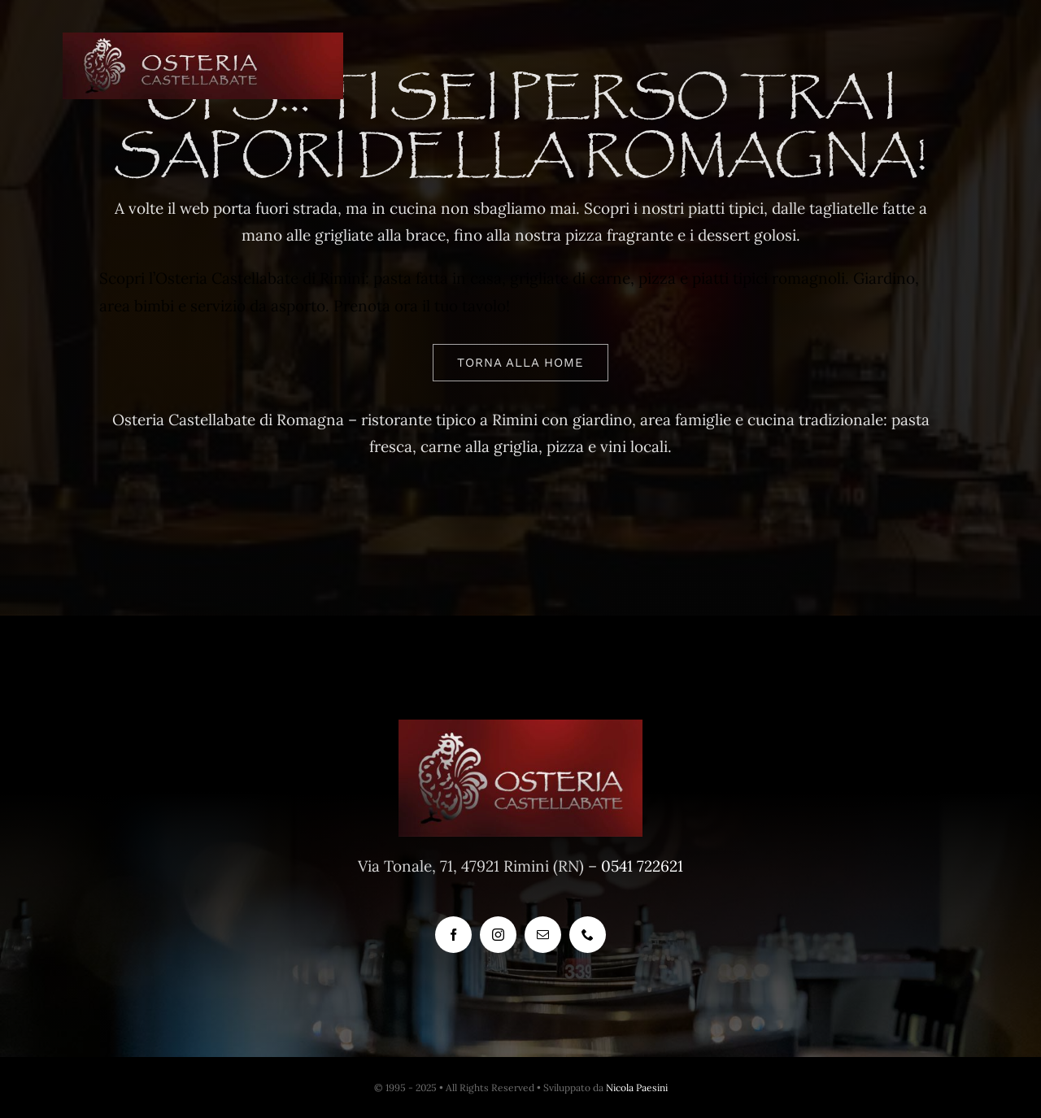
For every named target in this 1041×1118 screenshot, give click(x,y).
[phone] (587, 934)
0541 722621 (642, 866)
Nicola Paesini (637, 1087)
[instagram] (498, 934)
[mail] (543, 934)
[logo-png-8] (203, 40)
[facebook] (453, 934)
